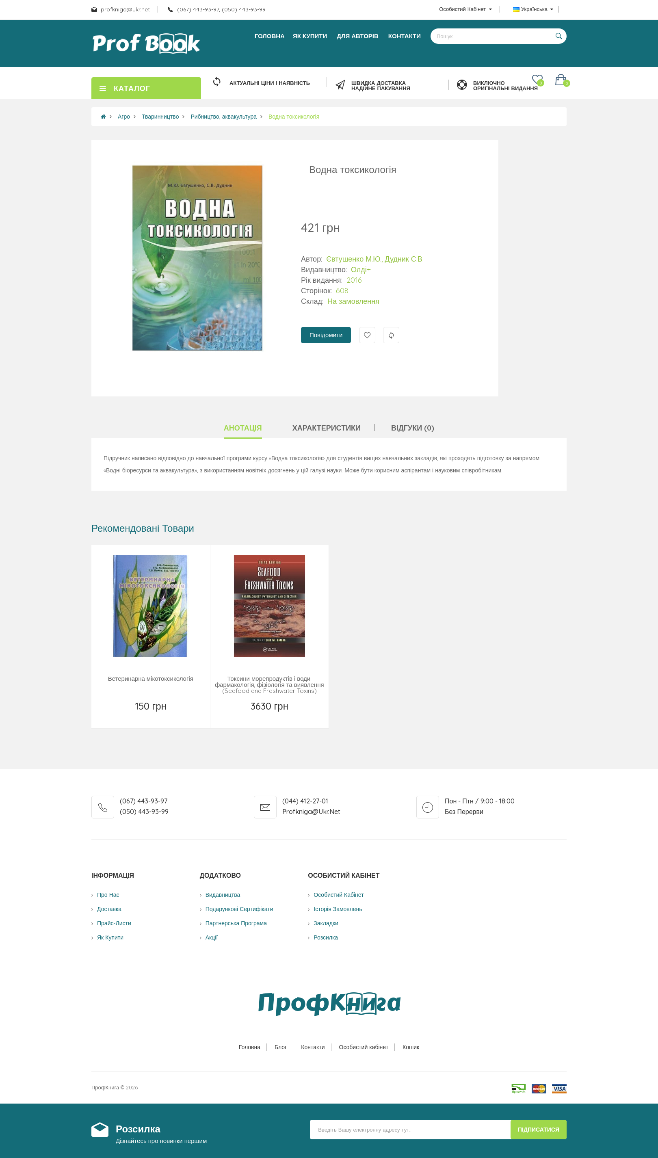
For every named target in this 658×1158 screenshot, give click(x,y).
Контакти (313, 1047)
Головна (249, 1047)
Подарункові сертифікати (239, 909)
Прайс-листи (114, 923)
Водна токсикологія (293, 116)
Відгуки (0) (412, 428)
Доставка (109, 909)
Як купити (110, 937)
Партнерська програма (236, 923)
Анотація (243, 428)
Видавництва (223, 894)
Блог (281, 1047)
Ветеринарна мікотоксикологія (150, 678)
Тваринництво (160, 116)
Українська (533, 9)
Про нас (108, 894)
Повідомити (326, 335)
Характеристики (326, 428)
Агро (124, 116)
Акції (212, 937)
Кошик (411, 1047)
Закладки (326, 923)
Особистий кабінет (364, 1047)
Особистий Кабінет (339, 894)
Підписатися (538, 1129)
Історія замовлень (338, 909)
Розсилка (326, 937)
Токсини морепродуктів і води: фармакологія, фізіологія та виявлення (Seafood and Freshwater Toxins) (269, 685)
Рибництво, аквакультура (223, 116)
